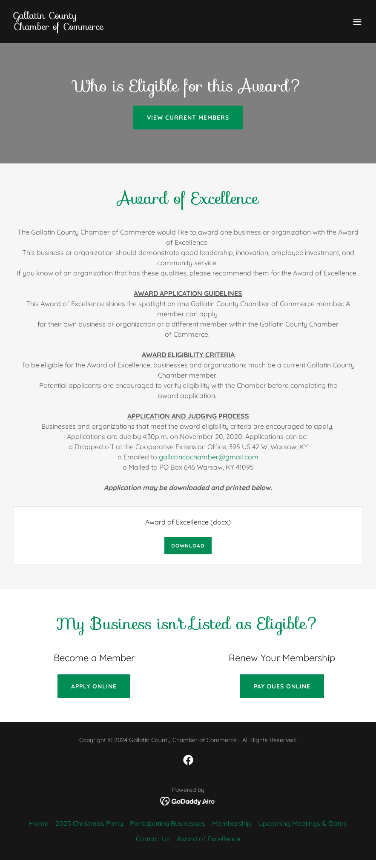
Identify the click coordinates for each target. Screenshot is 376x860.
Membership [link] (231, 823)
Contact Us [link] (153, 838)
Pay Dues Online (282, 686)
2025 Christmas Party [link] (89, 823)
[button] (357, 21)
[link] (58, 27)
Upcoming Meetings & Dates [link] (302, 823)
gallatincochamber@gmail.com (208, 457)
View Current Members (188, 117)
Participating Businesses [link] (167, 823)
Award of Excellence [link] (208, 838)
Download (188, 545)
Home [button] (39, 823)
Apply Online (94, 686)
